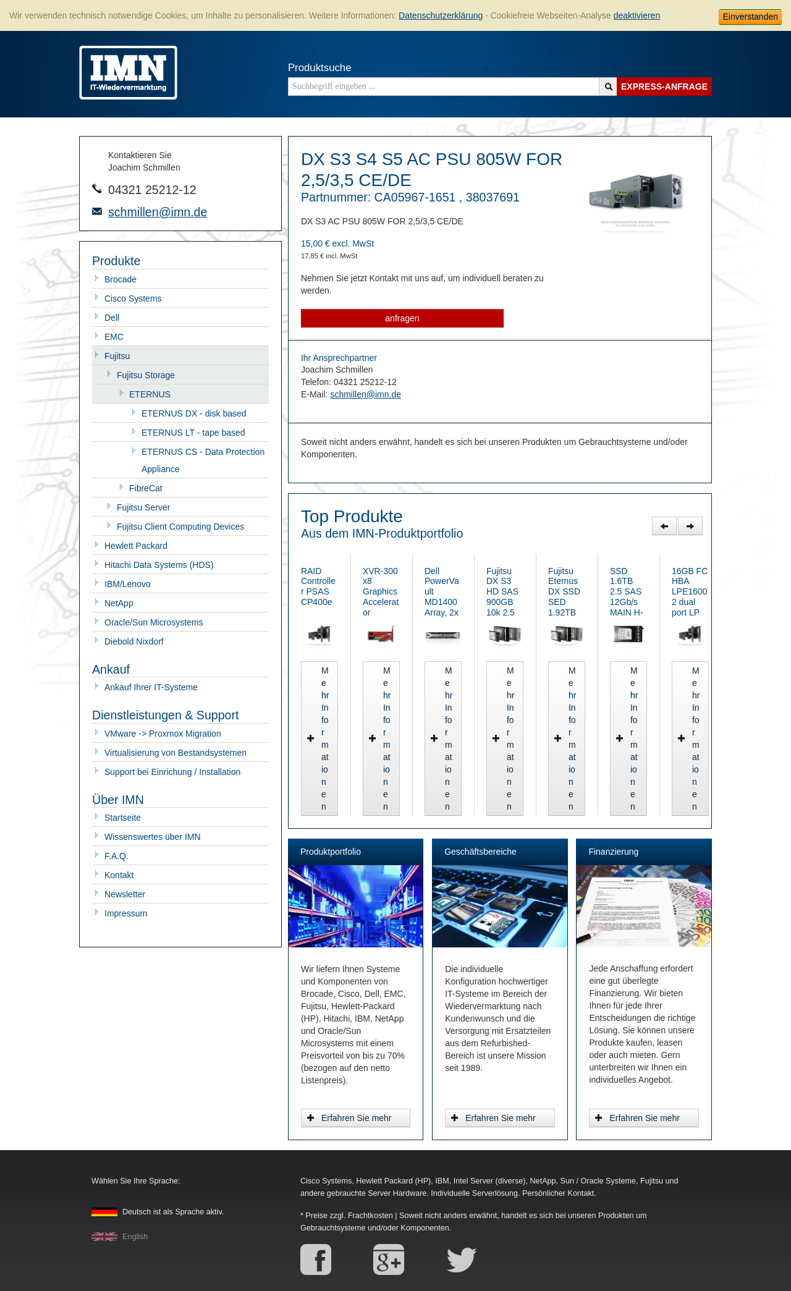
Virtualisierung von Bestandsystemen (175, 753)
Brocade (120, 279)
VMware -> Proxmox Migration (162, 734)
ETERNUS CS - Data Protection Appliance (203, 460)
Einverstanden (750, 17)
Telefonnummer (97, 188)
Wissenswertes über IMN (152, 837)
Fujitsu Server (143, 507)
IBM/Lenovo (127, 584)
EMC (114, 337)
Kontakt (118, 875)
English (135, 1236)
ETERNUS (150, 394)
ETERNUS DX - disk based (194, 413)
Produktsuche (320, 68)
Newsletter (124, 894)
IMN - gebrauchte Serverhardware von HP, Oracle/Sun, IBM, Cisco (128, 72)
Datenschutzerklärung (441, 15)
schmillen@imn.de (157, 212)
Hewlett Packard (135, 546)
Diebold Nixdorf (134, 641)
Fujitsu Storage (146, 375)
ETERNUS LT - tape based (193, 433)
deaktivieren (637, 15)
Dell (111, 318)
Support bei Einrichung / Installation (172, 772)
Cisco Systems (133, 298)
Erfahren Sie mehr (349, 1118)
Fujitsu (117, 356)
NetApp (118, 603)
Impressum (125, 913)
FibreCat (146, 488)
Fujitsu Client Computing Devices (180, 526)
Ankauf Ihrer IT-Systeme (151, 687)
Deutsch (173, 1212)
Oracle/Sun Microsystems (153, 622)
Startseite (122, 818)
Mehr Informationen (351, 806)
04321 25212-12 (152, 190)
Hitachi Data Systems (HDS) (159, 565)
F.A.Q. (116, 856)
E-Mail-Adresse (97, 211)
